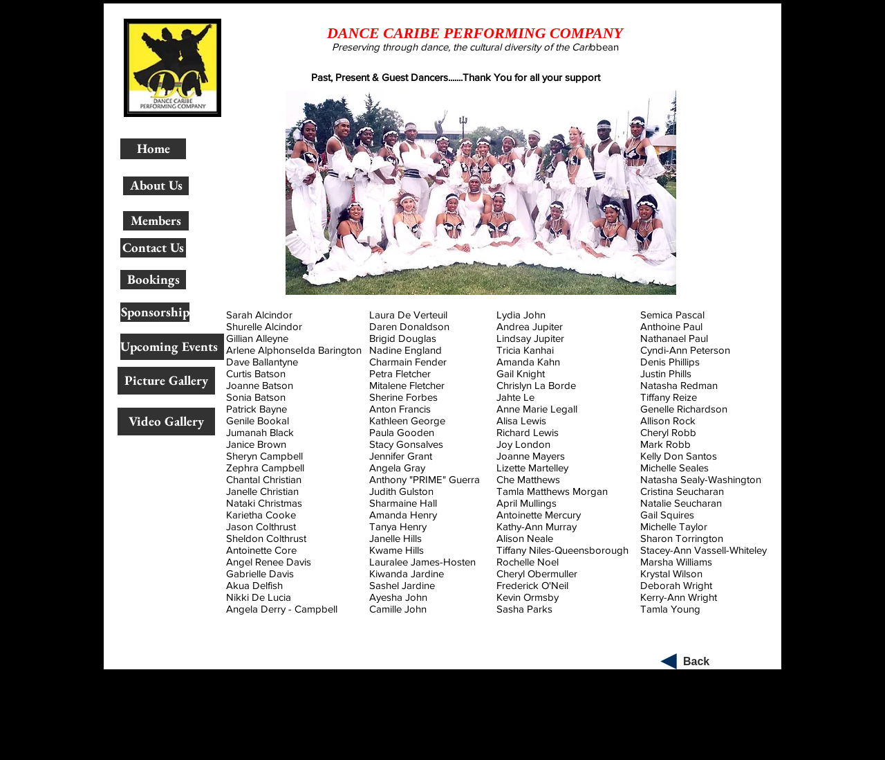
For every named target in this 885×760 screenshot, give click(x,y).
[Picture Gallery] (166, 381)
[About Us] (156, 186)
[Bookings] (153, 279)
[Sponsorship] (154, 312)
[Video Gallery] (166, 421)
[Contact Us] (153, 247)
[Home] (153, 148)
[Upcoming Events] (172, 347)
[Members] (156, 220)
